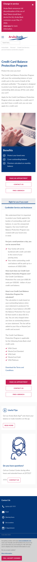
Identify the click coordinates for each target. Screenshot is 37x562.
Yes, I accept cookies (11, 558)
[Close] (33, 4)
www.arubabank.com (25, 541)
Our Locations (9, 522)
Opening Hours (9, 517)
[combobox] (10, 42)
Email (7, 512)
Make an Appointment (18, 178)
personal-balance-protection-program (12, 49)
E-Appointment (9, 528)
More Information (6, 553)
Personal (12, 47)
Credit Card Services (23, 47)
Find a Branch (18, 190)
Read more (9, 425)
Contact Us (18, 184)
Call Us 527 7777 (10, 506)
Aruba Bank (4, 47)
